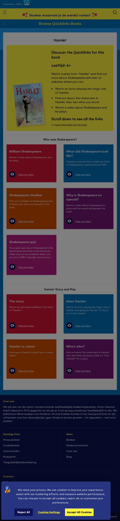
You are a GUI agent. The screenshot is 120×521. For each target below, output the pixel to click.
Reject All (24, 512)
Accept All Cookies (79, 512)
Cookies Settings (49, 512)
